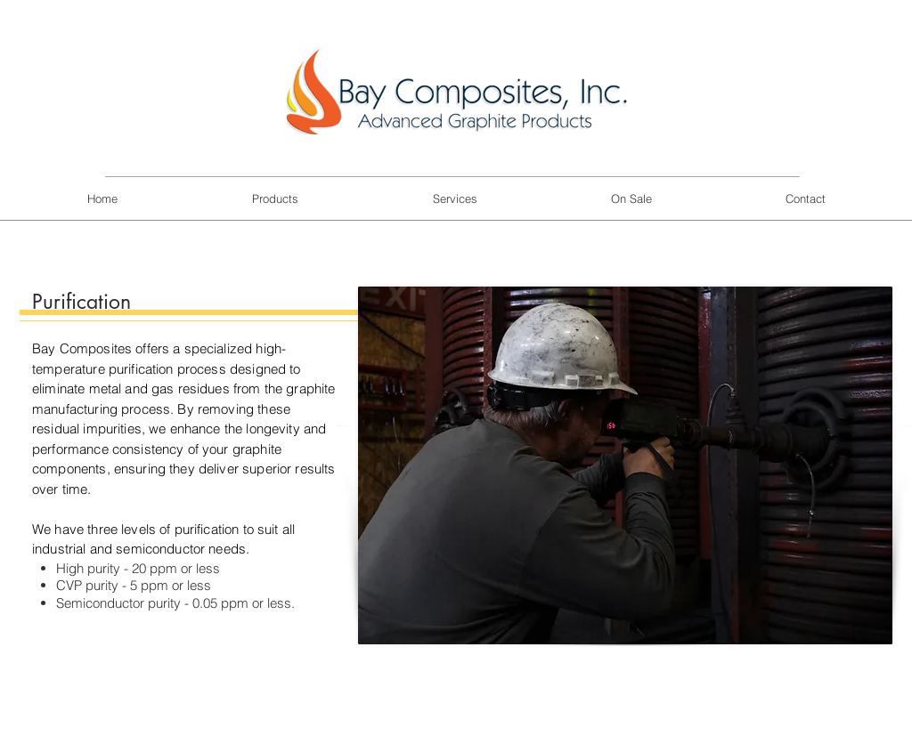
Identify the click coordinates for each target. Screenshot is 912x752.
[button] (274, 199)
